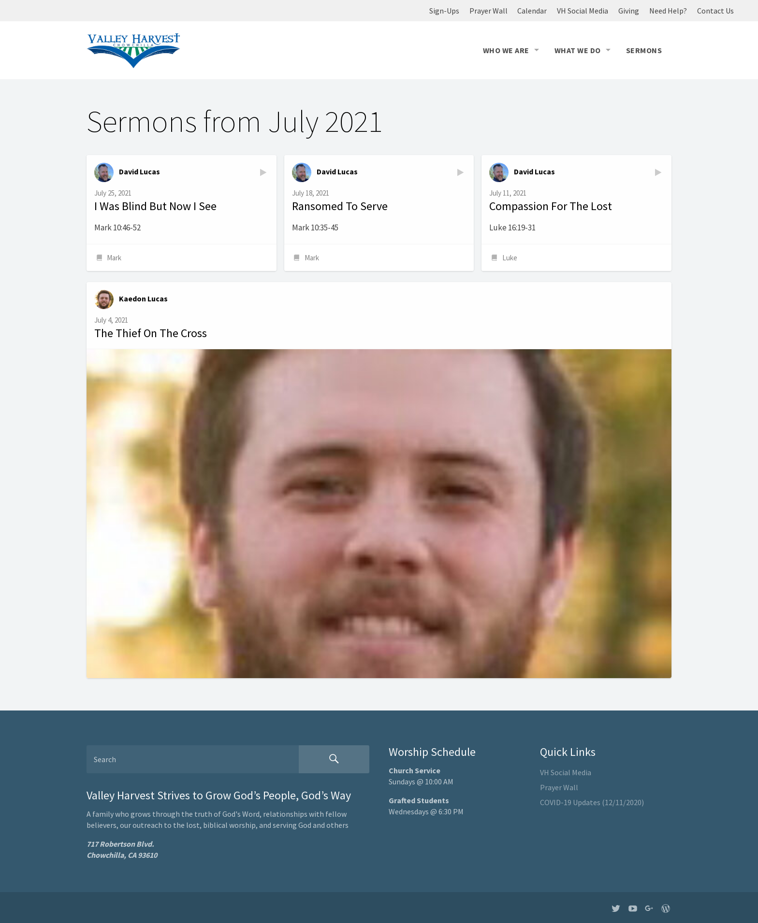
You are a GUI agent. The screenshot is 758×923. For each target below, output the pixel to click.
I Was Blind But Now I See (155, 206)
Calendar (532, 10)
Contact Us (715, 10)
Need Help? (668, 10)
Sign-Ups (444, 10)
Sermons (644, 50)
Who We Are (506, 50)
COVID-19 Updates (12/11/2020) (592, 802)
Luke (509, 257)
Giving (628, 10)
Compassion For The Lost (550, 206)
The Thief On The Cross (150, 333)
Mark (114, 257)
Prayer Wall (488, 10)
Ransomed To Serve (340, 206)
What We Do (577, 50)
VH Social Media (582, 10)
